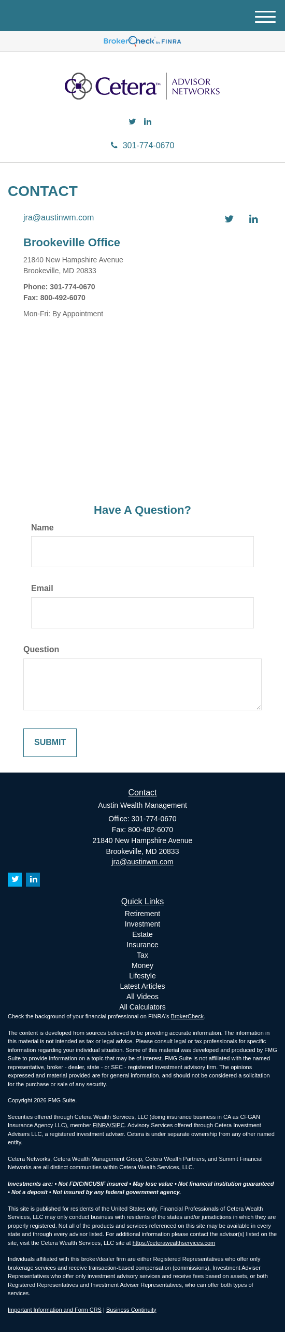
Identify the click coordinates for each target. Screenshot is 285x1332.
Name (42, 527)
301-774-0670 (143, 145)
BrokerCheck (187, 1016)
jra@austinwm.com (58, 217)
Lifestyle (142, 976)
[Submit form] (50, 742)
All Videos (142, 996)
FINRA (101, 1125)
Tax (142, 955)
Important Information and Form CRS (55, 1310)
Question (41, 649)
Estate (142, 934)
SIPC (118, 1125)
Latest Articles (142, 986)
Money (142, 965)
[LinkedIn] (147, 122)
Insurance (142, 945)
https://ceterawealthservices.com (174, 1243)
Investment (142, 924)
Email (42, 588)
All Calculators (142, 1007)
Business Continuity (131, 1310)
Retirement (142, 913)
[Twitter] (132, 122)
